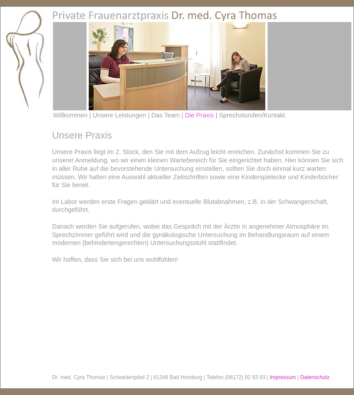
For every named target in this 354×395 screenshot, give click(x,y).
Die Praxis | (202, 115)
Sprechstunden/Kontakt (252, 115)
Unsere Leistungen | (122, 115)
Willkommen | (73, 115)
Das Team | (168, 115)
